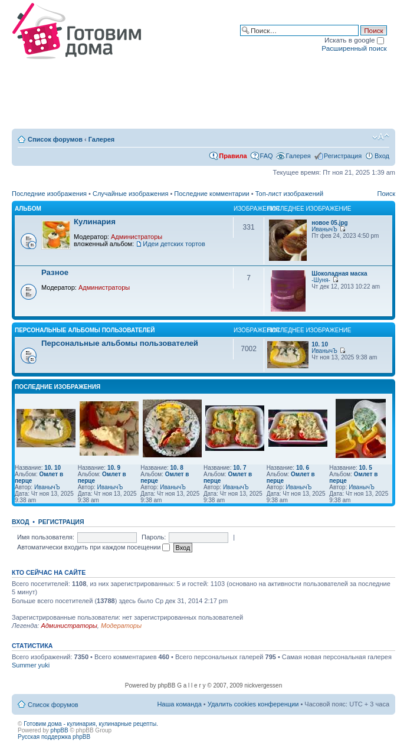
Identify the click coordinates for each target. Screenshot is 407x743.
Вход (382, 155)
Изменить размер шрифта (380, 137)
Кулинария (95, 221)
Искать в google (354, 40)
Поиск (386, 193)
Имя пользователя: (45, 537)
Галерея (101, 139)
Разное (54, 272)
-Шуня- (320, 280)
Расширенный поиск (353, 48)
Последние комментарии (211, 193)
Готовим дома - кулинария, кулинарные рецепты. (91, 724)
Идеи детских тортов (174, 243)
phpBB (59, 730)
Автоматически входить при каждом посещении (93, 547)
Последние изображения (49, 193)
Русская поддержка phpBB (54, 737)
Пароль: (154, 537)
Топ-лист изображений (289, 193)
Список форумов (55, 139)
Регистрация (343, 155)
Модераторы (121, 625)
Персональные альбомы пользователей (85, 330)
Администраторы (136, 236)
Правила (233, 155)
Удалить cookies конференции (253, 704)
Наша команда (179, 704)
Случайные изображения (130, 193)
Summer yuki (31, 665)
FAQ (266, 155)
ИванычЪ (324, 229)
